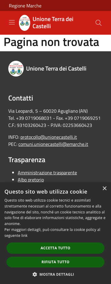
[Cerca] (98, 22)
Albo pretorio (31, 179)
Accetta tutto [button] (55, 248)
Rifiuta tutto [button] (55, 261)
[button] (55, 274)
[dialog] (55, 233)
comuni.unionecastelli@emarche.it (53, 144)
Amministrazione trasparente (47, 172)
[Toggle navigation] (11, 22)
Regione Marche (25, 5)
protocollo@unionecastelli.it (48, 137)
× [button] (104, 188)
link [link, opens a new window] (24, 235)
